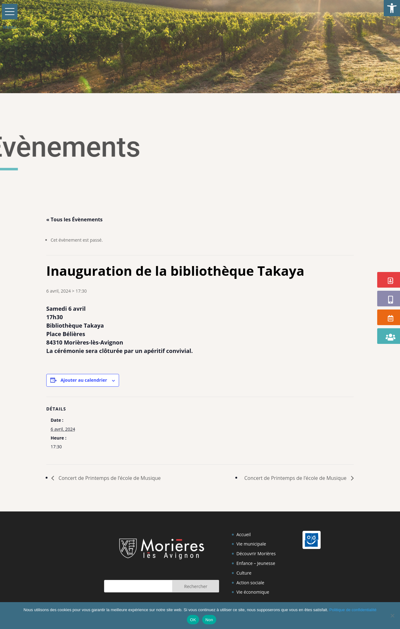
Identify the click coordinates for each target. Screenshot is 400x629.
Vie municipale (251, 544)
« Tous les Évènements (74, 219)
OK (193, 619)
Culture (243, 573)
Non (209, 619)
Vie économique (252, 592)
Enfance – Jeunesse (255, 563)
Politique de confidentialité (353, 609)
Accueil (243, 534)
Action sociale (250, 583)
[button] (392, 8)
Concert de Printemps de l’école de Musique (109, 478)
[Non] (392, 615)
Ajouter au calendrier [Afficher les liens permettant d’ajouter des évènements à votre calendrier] (84, 380)
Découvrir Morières (256, 553)
